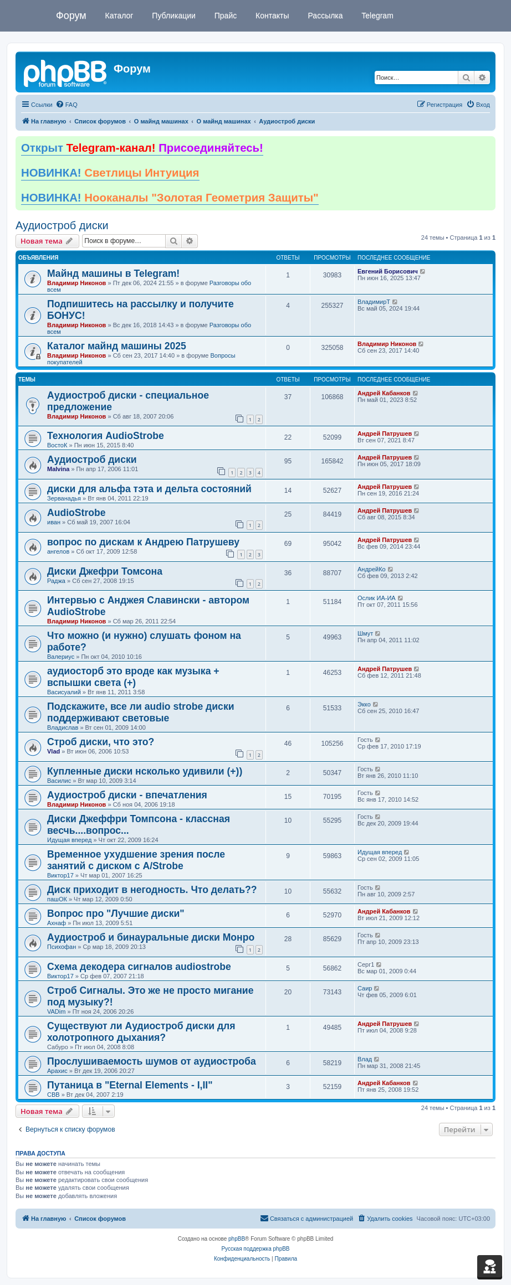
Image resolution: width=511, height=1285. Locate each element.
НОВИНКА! (110, 173)
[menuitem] (66, 104)
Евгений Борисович (387, 271)
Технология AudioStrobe (105, 435)
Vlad (53, 751)
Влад (364, 1059)
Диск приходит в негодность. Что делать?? (152, 889)
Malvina (58, 469)
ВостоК (57, 445)
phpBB (236, 1239)
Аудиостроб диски (62, 225)
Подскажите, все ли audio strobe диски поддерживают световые (140, 712)
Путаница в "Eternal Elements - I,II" (130, 1085)
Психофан (61, 946)
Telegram (377, 15)
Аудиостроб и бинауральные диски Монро (150, 937)
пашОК (57, 899)
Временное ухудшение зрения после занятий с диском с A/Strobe (136, 860)
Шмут (365, 633)
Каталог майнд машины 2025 (116, 346)
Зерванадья (64, 498)
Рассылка (324, 15)
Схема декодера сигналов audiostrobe (139, 966)
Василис (59, 780)
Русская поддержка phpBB (255, 1249)
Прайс (224, 15)
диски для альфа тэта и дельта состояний (149, 488)
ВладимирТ (373, 301)
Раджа (56, 580)
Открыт (142, 148)
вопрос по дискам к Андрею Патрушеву (143, 542)
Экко (364, 704)
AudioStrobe (76, 512)
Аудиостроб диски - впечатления (127, 795)
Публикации (172, 15)
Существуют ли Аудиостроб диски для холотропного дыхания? (141, 1031)
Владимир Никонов (76, 283)
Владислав (62, 727)
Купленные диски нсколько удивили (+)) (144, 771)
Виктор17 (60, 875)
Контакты (271, 15)
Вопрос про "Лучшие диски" (116, 913)
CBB (53, 1094)
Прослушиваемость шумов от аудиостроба (151, 1061)
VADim (56, 1011)
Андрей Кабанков (384, 393)
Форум (71, 15)
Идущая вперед (69, 840)
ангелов (58, 551)
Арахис (57, 1070)
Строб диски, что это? (100, 741)
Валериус (60, 656)
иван (53, 522)
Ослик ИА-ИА (376, 598)
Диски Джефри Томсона (104, 571)
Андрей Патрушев (384, 433)
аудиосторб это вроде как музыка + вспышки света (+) (133, 676)
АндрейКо (371, 569)
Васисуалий (64, 692)
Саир (364, 988)
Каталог (118, 15)
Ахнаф (56, 923)
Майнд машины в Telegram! (113, 273)
